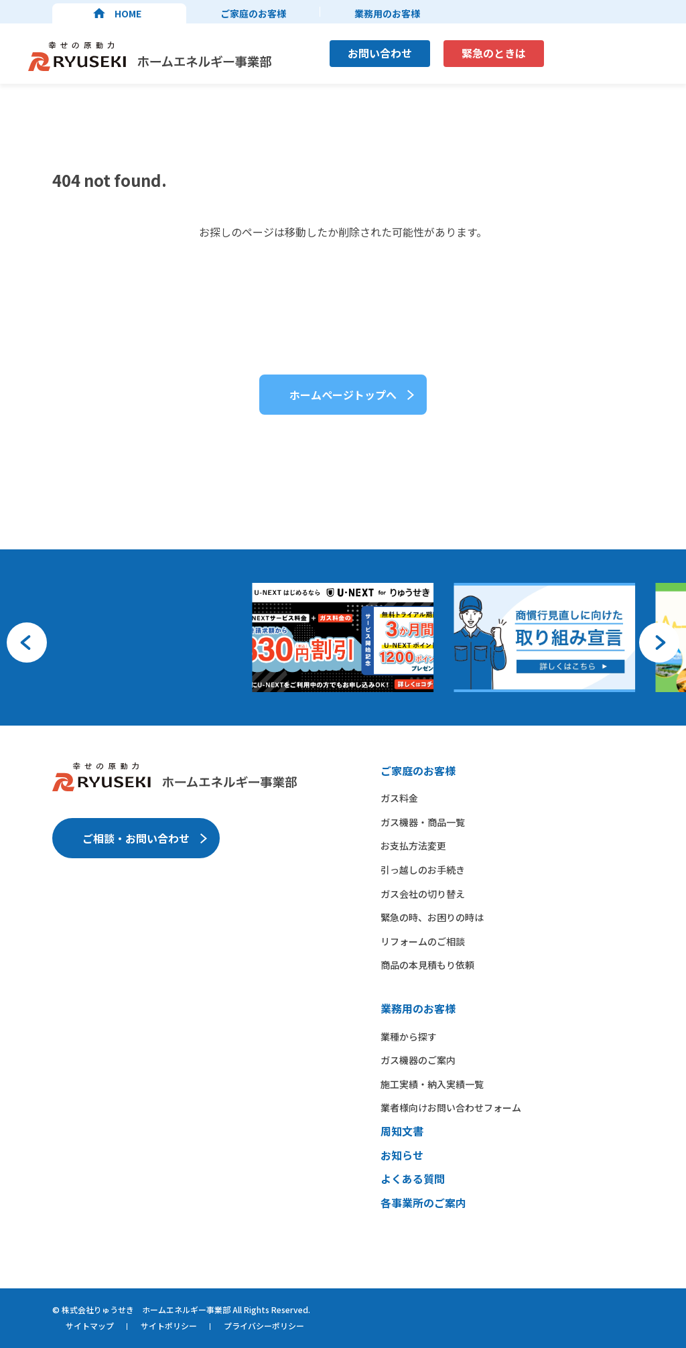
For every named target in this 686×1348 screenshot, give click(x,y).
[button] (27, 642)
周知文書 (402, 1131)
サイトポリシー (169, 1325)
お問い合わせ (380, 53)
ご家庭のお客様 (253, 13)
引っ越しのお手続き (423, 869)
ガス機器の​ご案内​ (418, 1060)
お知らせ (402, 1155)
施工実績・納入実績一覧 (432, 1084)
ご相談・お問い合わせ (136, 838)
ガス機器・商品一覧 (423, 822)
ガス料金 (399, 798)
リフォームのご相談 (423, 941)
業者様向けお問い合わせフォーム (451, 1107)
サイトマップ (90, 1325)
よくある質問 (413, 1178)
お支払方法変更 (413, 845)
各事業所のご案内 (423, 1203)
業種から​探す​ (409, 1036)
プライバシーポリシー (264, 1325)
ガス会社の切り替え (423, 893)
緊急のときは (494, 53)
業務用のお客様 (387, 13)
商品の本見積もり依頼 (427, 964)
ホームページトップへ (343, 395)
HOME (128, 13)
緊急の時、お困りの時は (432, 917)
